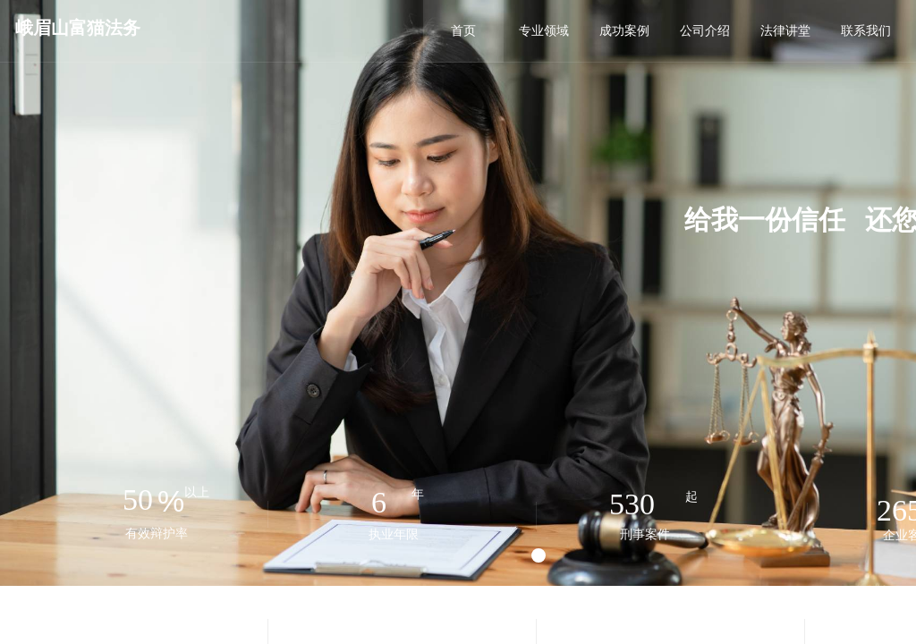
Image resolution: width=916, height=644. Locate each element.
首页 (463, 31)
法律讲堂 (785, 31)
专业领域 (544, 31)
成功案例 (624, 31)
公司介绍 (705, 31)
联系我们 (866, 31)
